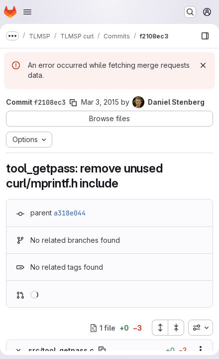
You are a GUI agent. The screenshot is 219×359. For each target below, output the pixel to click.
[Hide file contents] (18, 350)
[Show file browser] (205, 36)
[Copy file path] (102, 350)
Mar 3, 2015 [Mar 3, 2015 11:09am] (100, 102)
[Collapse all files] (176, 328)
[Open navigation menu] (27, 12)
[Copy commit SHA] (73, 103)
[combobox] (200, 328)
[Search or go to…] (190, 12)
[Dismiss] (203, 65)
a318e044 (70, 212)
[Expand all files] (160, 328)
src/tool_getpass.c (61, 350)
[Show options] (201, 350)
